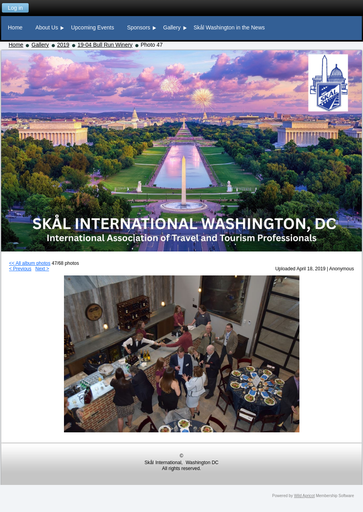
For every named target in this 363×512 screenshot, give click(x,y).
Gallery (40, 45)
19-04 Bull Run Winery (105, 45)
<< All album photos (29, 263)
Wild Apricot (304, 496)
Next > (42, 268)
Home (16, 45)
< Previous (20, 268)
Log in (15, 8)
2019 (63, 45)
